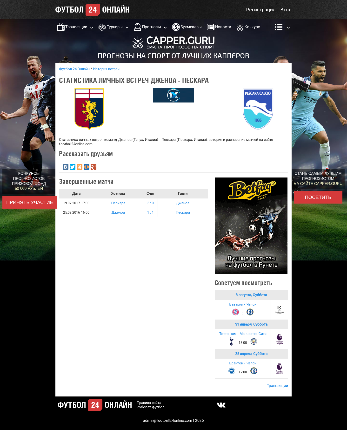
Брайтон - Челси (242, 363)
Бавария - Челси (242, 304)
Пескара (118, 203)
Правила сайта (149, 403)
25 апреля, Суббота (251, 354)
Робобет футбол (150, 407)
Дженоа (182, 203)
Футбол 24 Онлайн (74, 69)
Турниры (115, 26)
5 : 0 (150, 203)
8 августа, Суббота (251, 295)
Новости (223, 26)
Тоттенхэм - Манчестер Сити (243, 334)
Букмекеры (191, 26)
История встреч (106, 69)
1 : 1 (150, 212)
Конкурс (252, 26)
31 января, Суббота (251, 324)
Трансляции (76, 26)
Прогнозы (151, 26)
